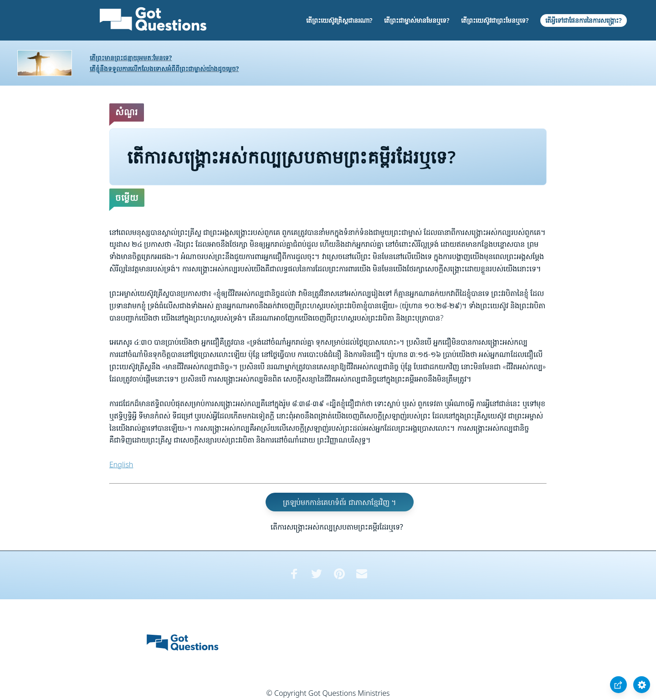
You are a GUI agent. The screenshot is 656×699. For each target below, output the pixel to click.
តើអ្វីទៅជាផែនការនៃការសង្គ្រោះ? (583, 20)
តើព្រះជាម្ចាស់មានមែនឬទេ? (416, 20)
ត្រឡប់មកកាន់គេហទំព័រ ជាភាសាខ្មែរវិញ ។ (339, 502)
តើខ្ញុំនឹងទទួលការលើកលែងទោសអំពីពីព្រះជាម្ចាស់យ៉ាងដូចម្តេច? (164, 68)
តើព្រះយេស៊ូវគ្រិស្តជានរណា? (339, 20)
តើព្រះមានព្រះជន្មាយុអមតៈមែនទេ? (131, 57)
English (121, 464)
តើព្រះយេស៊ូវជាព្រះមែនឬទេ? (494, 20)
